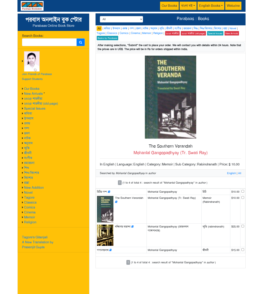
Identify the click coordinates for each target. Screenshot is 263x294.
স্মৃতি (27, 148)
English (231, 173)
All (99, 28)
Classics (30, 202)
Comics (29, 207)
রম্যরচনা (29, 163)
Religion (30, 222)
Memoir (29, 217)
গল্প (26, 128)
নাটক (27, 138)
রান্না (26, 182)
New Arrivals (33, 93)
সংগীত (28, 158)
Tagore (29, 197)
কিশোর (28, 178)
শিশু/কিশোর (31, 173)
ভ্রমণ (27, 133)
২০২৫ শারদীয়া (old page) (41, 103)
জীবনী (28, 153)
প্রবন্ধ (27, 123)
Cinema (30, 212)
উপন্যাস (28, 118)
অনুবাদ (28, 143)
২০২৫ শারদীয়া (33, 98)
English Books (209, 6)
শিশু (26, 168)
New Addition (34, 187)
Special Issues (34, 108)
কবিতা (28, 113)
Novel (28, 192)
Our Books (169, 6)
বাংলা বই (187, 6)
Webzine (233, 6)
